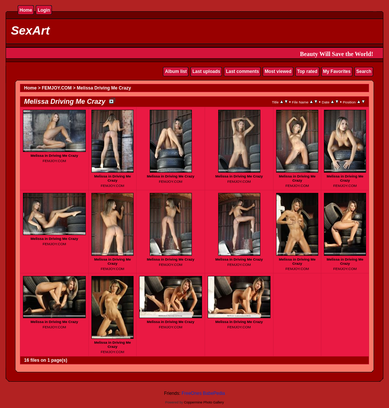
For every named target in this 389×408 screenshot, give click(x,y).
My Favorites (337, 71)
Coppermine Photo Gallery (204, 402)
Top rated (307, 71)
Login (44, 10)
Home (26, 10)
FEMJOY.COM (56, 88)
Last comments (242, 71)
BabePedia (214, 393)
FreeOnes (192, 393)
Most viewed (277, 71)
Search (363, 71)
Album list (176, 71)
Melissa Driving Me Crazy (104, 88)
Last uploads (206, 71)
